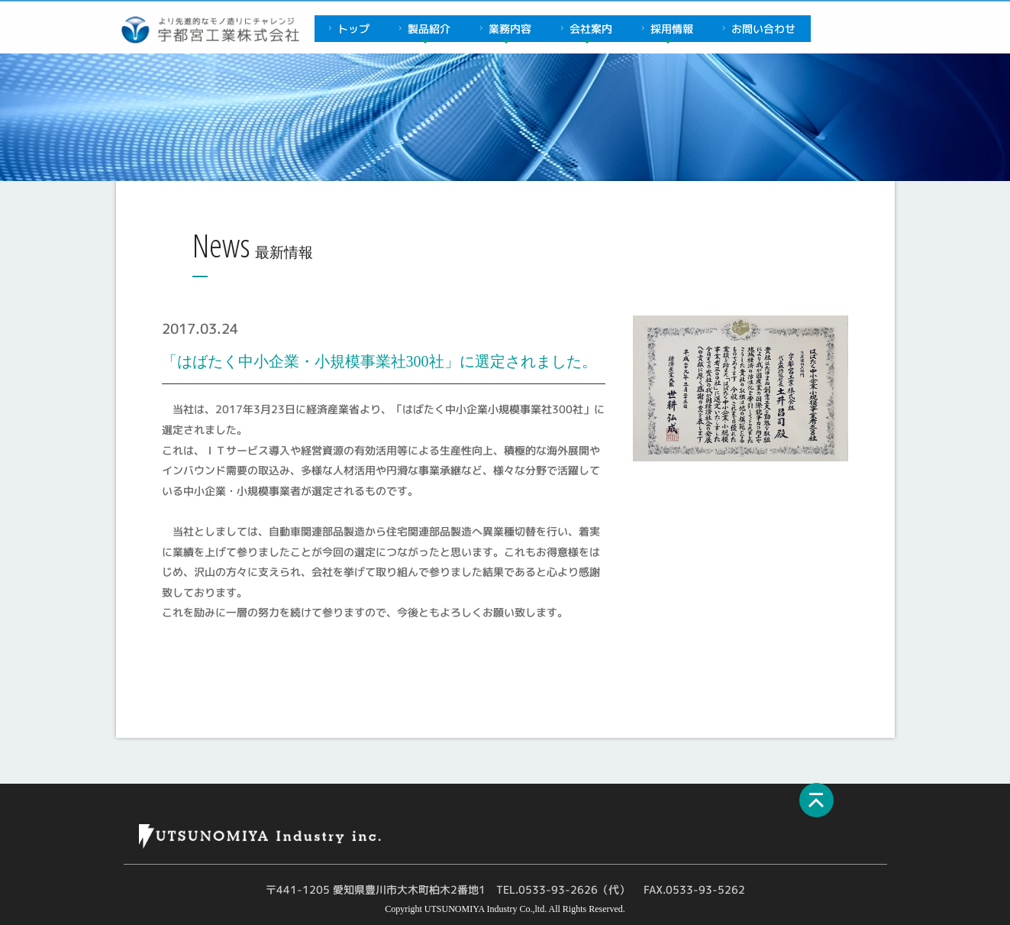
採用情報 (665, 28)
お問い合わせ (756, 28)
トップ (346, 28)
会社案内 (584, 28)
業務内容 (503, 28)
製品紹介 (422, 28)
